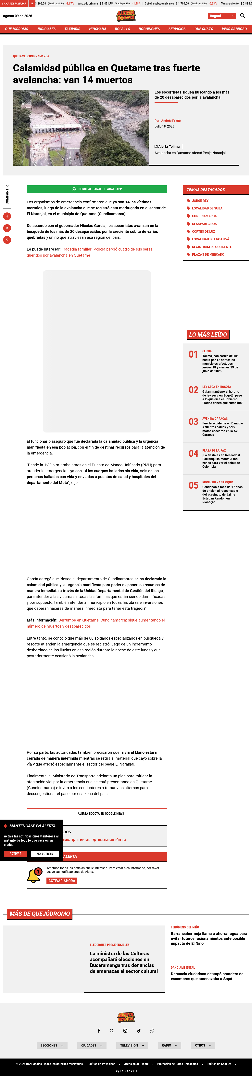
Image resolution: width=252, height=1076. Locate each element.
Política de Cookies (219, 1063)
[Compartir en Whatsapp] (7, 240)
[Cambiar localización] (222, 16)
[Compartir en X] (7, 228)
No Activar (45, 854)
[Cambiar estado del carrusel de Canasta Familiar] (31, 3)
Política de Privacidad (101, 1063)
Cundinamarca (204, 216)
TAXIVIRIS (72, 29)
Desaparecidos (204, 224)
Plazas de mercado (208, 255)
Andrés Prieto (171, 121)
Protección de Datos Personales (177, 1063)
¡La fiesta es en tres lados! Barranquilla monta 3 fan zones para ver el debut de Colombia (221, 461)
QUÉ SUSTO (204, 29)
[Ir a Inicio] (126, 16)
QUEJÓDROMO (16, 29)
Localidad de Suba (207, 208)
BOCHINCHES (149, 29)
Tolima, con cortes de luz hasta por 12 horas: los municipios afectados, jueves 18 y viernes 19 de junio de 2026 (220, 363)
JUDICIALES (46, 29)
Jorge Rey (200, 201)
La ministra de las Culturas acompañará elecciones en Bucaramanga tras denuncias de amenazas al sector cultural (124, 961)
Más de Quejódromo (40, 913)
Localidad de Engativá (210, 239)
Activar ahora (61, 880)
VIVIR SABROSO (234, 29)
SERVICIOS (177, 29)
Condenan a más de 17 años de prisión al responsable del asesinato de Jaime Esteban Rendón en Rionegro (222, 494)
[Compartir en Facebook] (7, 216)
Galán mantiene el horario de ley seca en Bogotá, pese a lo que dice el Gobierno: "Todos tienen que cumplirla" (222, 397)
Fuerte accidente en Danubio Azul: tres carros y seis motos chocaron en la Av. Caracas (222, 429)
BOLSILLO (122, 29)
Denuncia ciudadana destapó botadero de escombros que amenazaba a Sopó (207, 975)
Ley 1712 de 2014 (126, 1070)
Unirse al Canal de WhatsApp (97, 189)
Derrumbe (81, 839)
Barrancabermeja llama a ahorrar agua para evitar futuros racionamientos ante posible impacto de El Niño (209, 938)
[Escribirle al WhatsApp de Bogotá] (152, 1030)
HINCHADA (97, 29)
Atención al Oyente (136, 1063)
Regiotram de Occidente (212, 247)
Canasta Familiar (14, 3)
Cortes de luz (203, 231)
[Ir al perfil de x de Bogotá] (112, 1030)
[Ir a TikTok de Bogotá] (139, 1030)
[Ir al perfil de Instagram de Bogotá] (125, 1030)
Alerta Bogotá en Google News (97, 813)
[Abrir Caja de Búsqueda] (242, 16)
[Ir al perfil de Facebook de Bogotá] (99, 1030)
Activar (15, 854)
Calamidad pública (109, 839)
